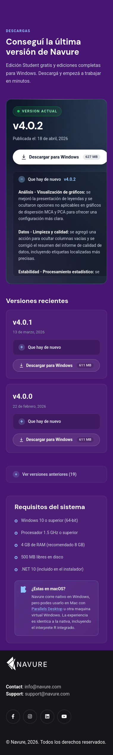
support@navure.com (47, 694)
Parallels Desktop (47, 608)
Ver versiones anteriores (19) (49, 474)
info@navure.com (43, 687)
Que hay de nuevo (52, 179)
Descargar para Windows (60, 157)
